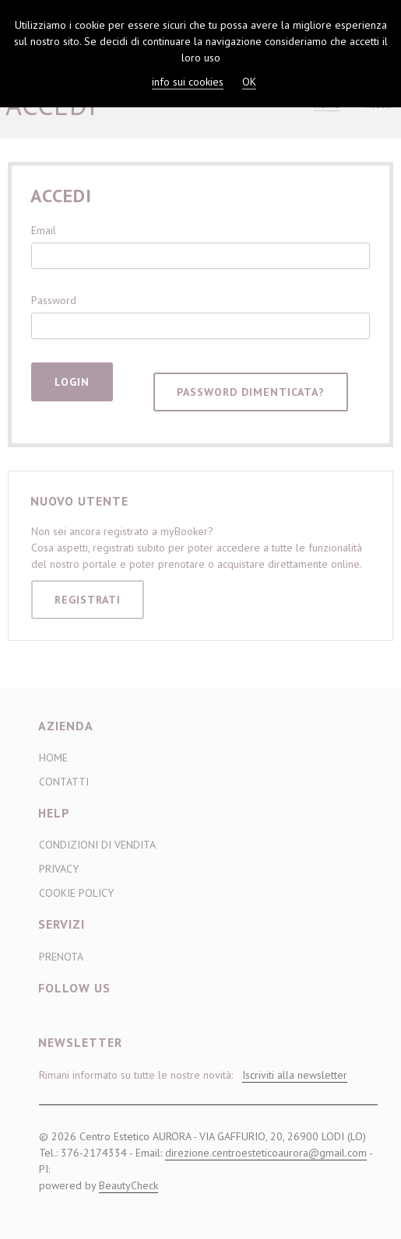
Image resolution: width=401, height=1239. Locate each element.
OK (249, 82)
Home (53, 758)
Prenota (61, 957)
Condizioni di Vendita (97, 845)
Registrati (88, 600)
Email (43, 230)
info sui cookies (187, 82)
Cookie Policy (76, 893)
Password (53, 300)
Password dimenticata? (251, 392)
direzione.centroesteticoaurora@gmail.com (266, 1153)
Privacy (59, 869)
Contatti (64, 782)
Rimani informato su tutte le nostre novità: (193, 1075)
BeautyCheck (128, 1185)
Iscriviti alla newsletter (294, 1075)
